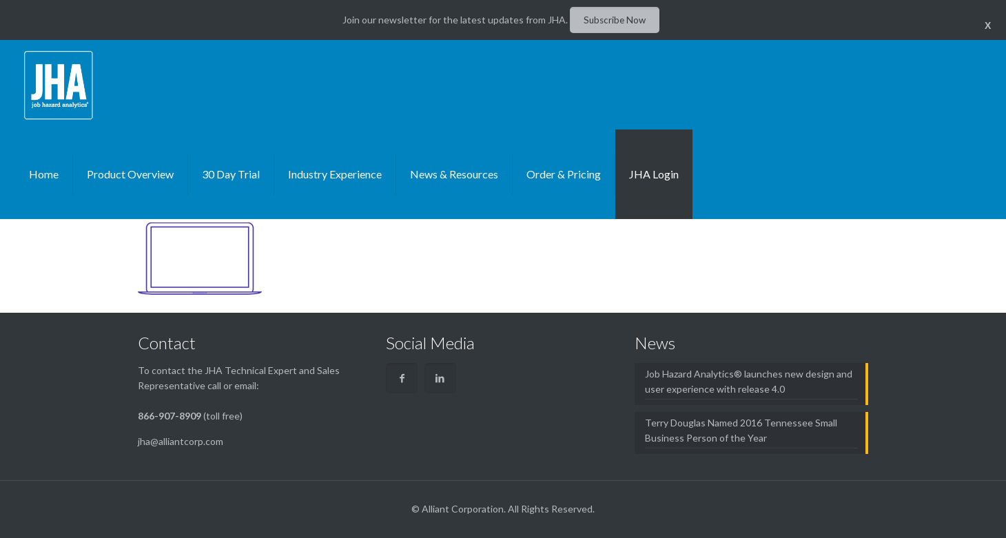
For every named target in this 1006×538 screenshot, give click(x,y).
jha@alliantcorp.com (180, 441)
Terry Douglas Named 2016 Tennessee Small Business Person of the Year (741, 430)
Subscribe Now (615, 19)
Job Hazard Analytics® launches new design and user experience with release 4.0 (748, 381)
